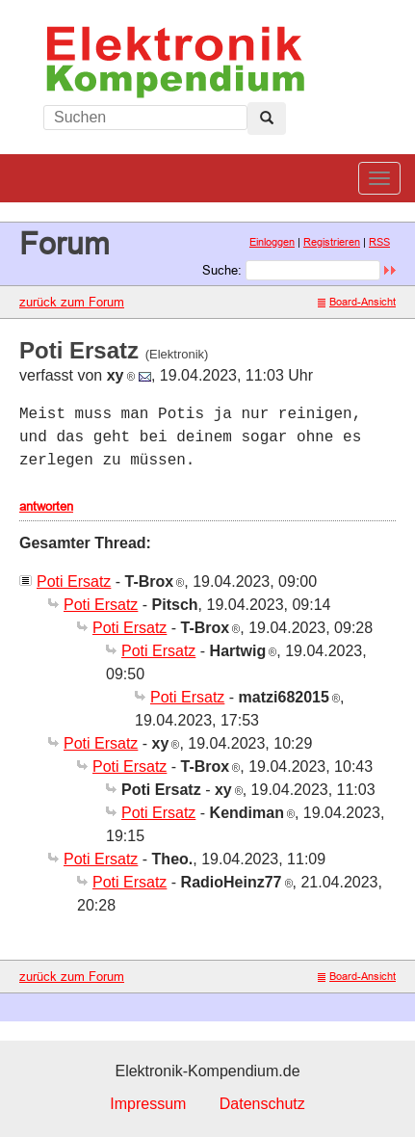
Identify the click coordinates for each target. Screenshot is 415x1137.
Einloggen (272, 242)
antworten (46, 506)
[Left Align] (266, 118)
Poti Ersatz (74, 581)
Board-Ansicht (357, 301)
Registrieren (331, 242)
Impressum (148, 1104)
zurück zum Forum (71, 301)
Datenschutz (262, 1104)
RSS (379, 242)
